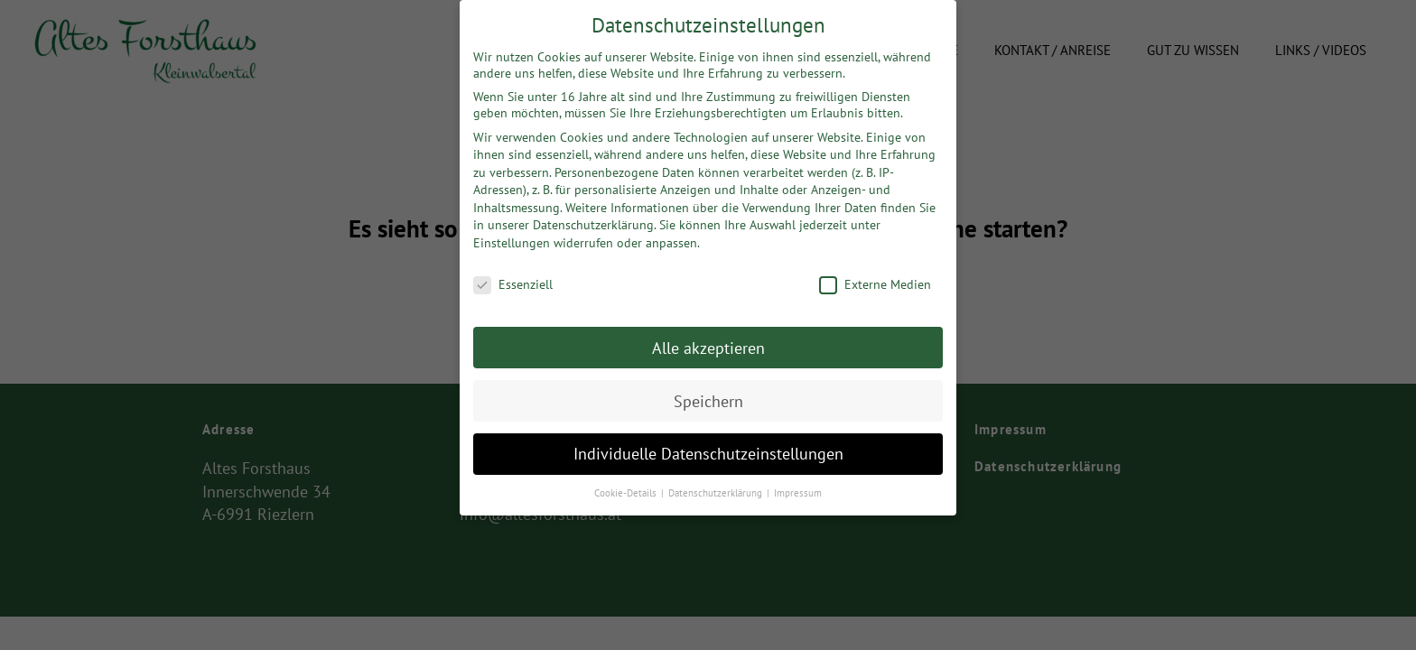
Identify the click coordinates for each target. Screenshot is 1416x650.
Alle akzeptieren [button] (708, 340)
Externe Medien (875, 277)
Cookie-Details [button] (626, 486)
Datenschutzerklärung (593, 218)
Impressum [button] (798, 486)
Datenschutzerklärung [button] (716, 486)
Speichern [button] (708, 394)
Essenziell (513, 277)
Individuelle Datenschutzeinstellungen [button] (708, 447)
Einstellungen (511, 236)
